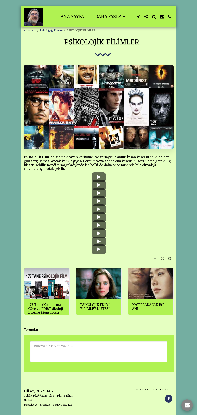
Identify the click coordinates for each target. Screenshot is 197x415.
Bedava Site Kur (63, 404)
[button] (138, 17)
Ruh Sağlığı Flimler (51, 30)
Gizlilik (28, 400)
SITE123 (45, 404)
